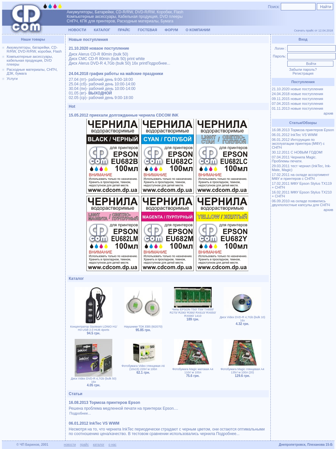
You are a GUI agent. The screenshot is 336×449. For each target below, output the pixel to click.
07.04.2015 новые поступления (297, 104)
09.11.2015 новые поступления (297, 99)
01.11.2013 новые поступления (297, 108)
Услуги (12, 79)
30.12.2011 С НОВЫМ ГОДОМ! (297, 152)
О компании (198, 30)
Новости (77, 30)
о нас (112, 444)
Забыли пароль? (303, 69)
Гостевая (147, 30)
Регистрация (302, 73)
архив (329, 113)
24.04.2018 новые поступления (297, 94)
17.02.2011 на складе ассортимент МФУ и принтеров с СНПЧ (300, 177)
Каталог (102, 30)
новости (70, 444)
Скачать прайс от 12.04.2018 (313, 30)
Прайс (124, 30)
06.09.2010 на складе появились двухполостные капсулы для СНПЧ (301, 203)
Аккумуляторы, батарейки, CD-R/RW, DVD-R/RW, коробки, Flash (34, 49)
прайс (84, 444)
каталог (98, 444)
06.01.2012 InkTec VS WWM (294, 135)
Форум (171, 30)
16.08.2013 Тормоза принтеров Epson (303, 130)
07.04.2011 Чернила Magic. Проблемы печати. (294, 159)
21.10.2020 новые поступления (297, 89)
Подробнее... (158, 63)
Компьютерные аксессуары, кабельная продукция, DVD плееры (30, 60)
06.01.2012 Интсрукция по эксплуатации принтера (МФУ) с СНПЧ (298, 143)
